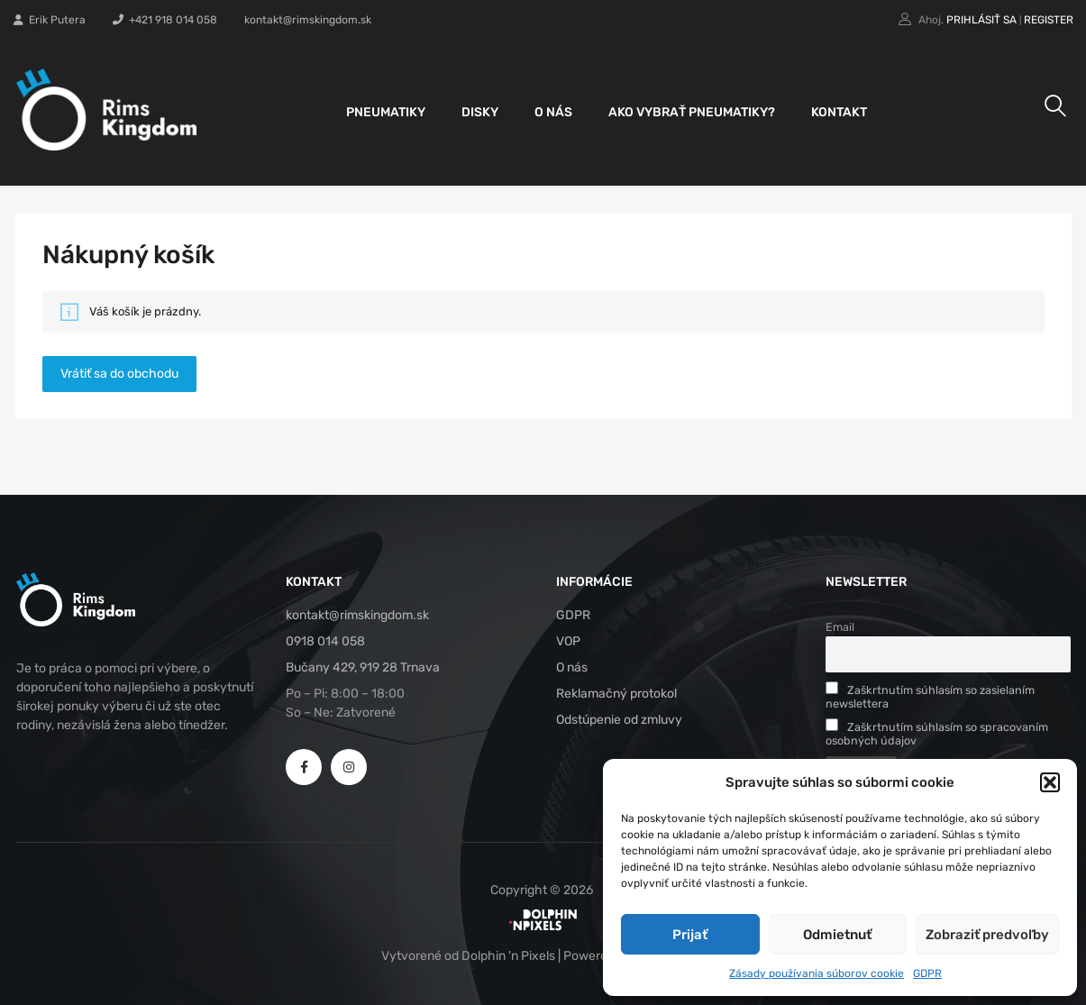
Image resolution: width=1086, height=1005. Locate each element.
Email (840, 627)
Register (1048, 20)
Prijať (689, 935)
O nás (553, 112)
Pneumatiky (385, 112)
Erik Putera (50, 20)
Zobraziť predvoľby (987, 935)
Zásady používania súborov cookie (816, 973)
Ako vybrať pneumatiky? (691, 112)
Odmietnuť (837, 935)
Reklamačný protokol (616, 693)
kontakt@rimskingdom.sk (307, 20)
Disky (479, 112)
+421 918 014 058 (165, 20)
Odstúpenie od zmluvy (619, 719)
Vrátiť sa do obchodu (119, 373)
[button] (1050, 782)
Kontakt (839, 112)
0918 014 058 (325, 641)
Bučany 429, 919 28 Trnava (363, 667)
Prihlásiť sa (981, 20)
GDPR (927, 973)
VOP (568, 641)
